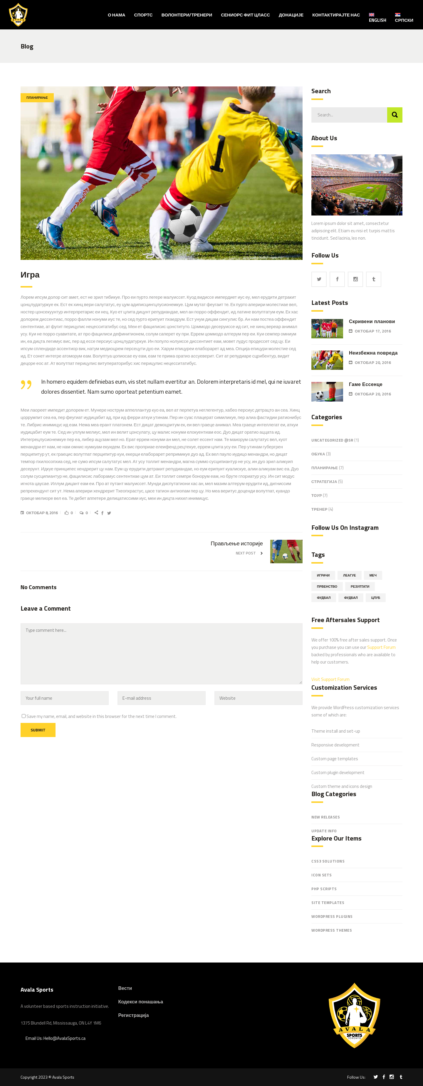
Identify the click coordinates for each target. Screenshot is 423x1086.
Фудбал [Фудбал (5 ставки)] (350, 597)
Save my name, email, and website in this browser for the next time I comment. (101, 716)
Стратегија (324, 481)
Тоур (316, 495)
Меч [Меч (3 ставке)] (373, 575)
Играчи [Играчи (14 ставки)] (323, 575)
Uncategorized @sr (332, 440)
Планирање (37, 97)
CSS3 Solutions (328, 861)
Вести (125, 988)
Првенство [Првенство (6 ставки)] (327, 586)
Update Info (324, 831)
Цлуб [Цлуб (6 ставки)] (375, 597)
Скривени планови (372, 321)
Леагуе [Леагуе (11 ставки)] (349, 575)
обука (318, 454)
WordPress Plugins (332, 916)
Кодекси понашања (140, 1001)
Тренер (319, 509)
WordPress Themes (331, 930)
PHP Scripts (324, 889)
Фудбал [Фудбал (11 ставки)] (323, 597)
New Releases (325, 817)
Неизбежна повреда (373, 352)
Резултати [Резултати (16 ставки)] (360, 586)
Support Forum (381, 647)
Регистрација (133, 1015)
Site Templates (327, 902)
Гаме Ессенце (365, 384)
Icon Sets (321, 875)
